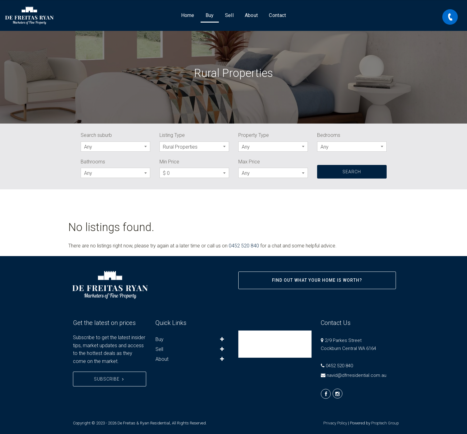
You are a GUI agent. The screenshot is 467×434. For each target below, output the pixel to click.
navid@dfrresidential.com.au (356, 375)
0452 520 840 (244, 246)
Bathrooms (93, 162)
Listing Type (172, 135)
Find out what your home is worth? (317, 280)
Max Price (249, 162)
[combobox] (115, 146)
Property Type (253, 135)
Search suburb (96, 135)
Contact (277, 15)
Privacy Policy (335, 423)
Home (187, 15)
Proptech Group (385, 423)
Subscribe (109, 379)
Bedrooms (328, 135)
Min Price (169, 162)
